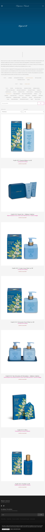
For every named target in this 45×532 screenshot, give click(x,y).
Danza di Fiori (21, 91)
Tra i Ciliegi (37, 99)
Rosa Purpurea (14, 99)
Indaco (35, 93)
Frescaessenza (16, 93)
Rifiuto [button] (8, 529)
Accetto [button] (4, 529)
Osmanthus (8, 97)
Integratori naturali (18, 77)
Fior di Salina (30, 91)
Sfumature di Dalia (24, 99)
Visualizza (25, 109)
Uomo (28, 79)
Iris (40, 93)
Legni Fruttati (13, 95)
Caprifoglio (8, 91)
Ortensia (41, 95)
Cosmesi (10, 77)
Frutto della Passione (27, 93)
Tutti (5, 77)
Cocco (14, 91)
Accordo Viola (18, 88)
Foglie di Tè (8, 93)
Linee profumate (29, 77)
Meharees (34, 95)
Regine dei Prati (37, 97)
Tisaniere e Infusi (21, 79)
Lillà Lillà (21, 95)
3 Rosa (11, 88)
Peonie (30, 97)
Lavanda (6, 95)
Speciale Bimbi (38, 77)
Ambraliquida (36, 88)
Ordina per (3, 109)
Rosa (8, 99)
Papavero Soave (16, 97)
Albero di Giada (27, 88)
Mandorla (27, 95)
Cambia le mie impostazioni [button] (15, 529)
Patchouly (24, 97)
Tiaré (31, 99)
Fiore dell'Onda (38, 91)
